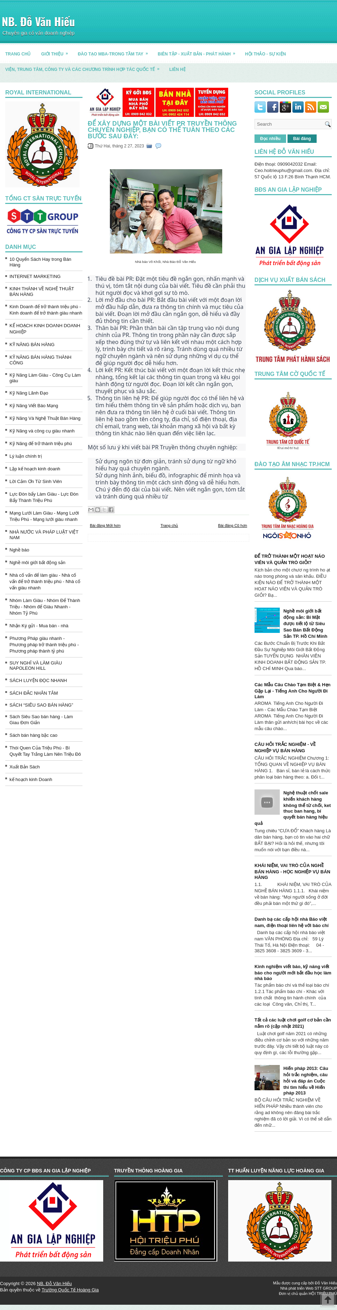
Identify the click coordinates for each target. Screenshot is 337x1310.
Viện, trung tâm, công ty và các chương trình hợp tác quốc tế (84, 67)
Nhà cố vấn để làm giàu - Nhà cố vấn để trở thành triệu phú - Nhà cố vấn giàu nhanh (44, 581)
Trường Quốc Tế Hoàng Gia (70, 1289)
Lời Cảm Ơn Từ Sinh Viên (35, 481)
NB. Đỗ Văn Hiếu (38, 21)
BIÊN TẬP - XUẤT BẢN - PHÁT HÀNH (199, 51)
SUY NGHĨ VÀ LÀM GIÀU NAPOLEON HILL (35, 665)
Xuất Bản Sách (24, 766)
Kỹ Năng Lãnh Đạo (28, 393)
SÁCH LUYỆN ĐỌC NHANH (38, 680)
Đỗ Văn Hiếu (326, 1283)
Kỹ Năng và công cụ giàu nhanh (42, 431)
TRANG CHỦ (18, 54)
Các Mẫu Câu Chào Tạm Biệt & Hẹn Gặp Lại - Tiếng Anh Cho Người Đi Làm (293, 690)
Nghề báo (19, 550)
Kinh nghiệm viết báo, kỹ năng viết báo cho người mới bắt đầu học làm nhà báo (293, 972)
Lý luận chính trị (25, 456)
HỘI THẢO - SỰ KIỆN (265, 54)
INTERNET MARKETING (35, 276)
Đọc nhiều (270, 138)
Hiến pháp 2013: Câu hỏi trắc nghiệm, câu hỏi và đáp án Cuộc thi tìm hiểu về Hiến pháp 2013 (305, 1081)
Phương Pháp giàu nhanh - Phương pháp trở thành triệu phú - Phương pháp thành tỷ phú (44, 645)
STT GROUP (326, 1288)
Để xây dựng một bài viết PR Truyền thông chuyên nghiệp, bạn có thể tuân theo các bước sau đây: (162, 129)
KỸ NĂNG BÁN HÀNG (31, 344)
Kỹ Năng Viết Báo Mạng (33, 405)
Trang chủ (169, 525)
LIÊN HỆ (177, 69)
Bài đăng (302, 138)
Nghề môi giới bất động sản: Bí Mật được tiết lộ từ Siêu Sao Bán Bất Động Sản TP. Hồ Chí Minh (305, 623)
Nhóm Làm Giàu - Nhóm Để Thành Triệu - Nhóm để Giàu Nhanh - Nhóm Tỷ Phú (44, 607)
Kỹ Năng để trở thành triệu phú (40, 443)
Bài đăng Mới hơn (105, 525)
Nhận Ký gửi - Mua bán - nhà (38, 625)
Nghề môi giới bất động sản (37, 562)
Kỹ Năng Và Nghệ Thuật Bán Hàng (44, 418)
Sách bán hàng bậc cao (33, 735)
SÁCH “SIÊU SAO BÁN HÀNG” (41, 705)
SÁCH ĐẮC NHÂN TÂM (33, 693)
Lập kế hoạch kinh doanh (34, 468)
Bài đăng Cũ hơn (232, 525)
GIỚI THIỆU (56, 51)
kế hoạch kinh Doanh (30, 779)
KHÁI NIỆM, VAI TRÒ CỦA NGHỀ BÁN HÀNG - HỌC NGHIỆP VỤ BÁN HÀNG (292, 871)
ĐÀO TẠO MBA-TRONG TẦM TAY (115, 51)
